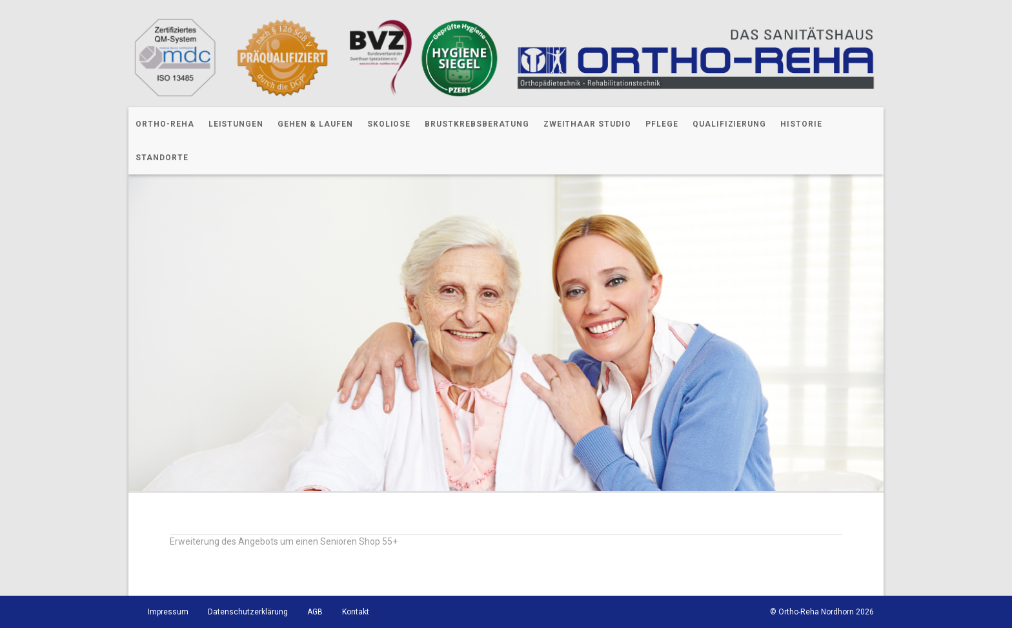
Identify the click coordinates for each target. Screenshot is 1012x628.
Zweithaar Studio (587, 124)
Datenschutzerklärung (248, 611)
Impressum (168, 611)
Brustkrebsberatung (477, 124)
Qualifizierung (729, 124)
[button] (28, 599)
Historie (801, 124)
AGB (315, 611)
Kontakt (355, 611)
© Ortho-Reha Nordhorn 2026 (822, 611)
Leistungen (236, 124)
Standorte (162, 157)
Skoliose (389, 124)
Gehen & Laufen (315, 124)
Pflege (661, 124)
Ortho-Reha (165, 124)
